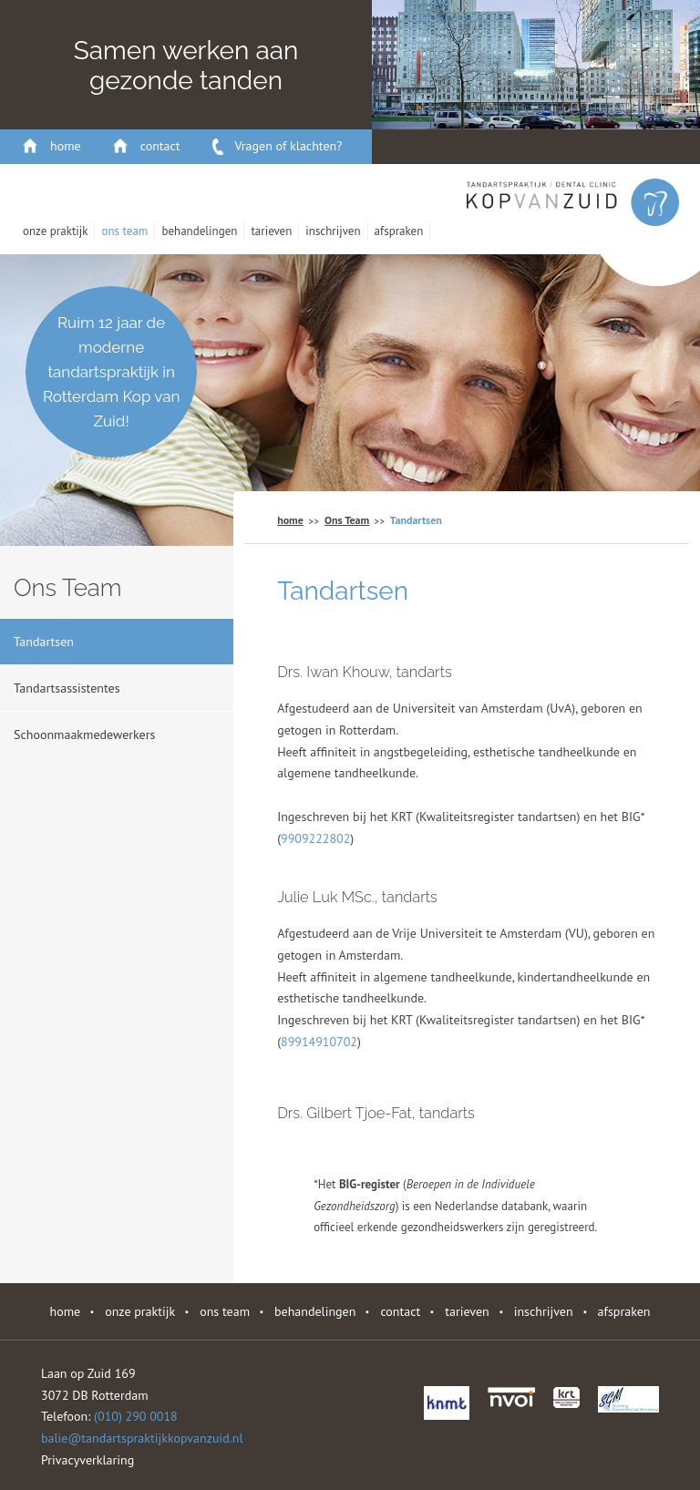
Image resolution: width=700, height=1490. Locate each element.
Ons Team (124, 231)
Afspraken (399, 231)
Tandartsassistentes (67, 688)
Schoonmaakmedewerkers (84, 734)
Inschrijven (332, 231)
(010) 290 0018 (136, 1416)
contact (160, 146)
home (65, 146)
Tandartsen (44, 641)
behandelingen (199, 231)
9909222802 (315, 838)
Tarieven (271, 231)
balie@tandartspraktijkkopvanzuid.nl (142, 1438)
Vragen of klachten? (289, 146)
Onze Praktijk (55, 231)
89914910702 (319, 1041)
